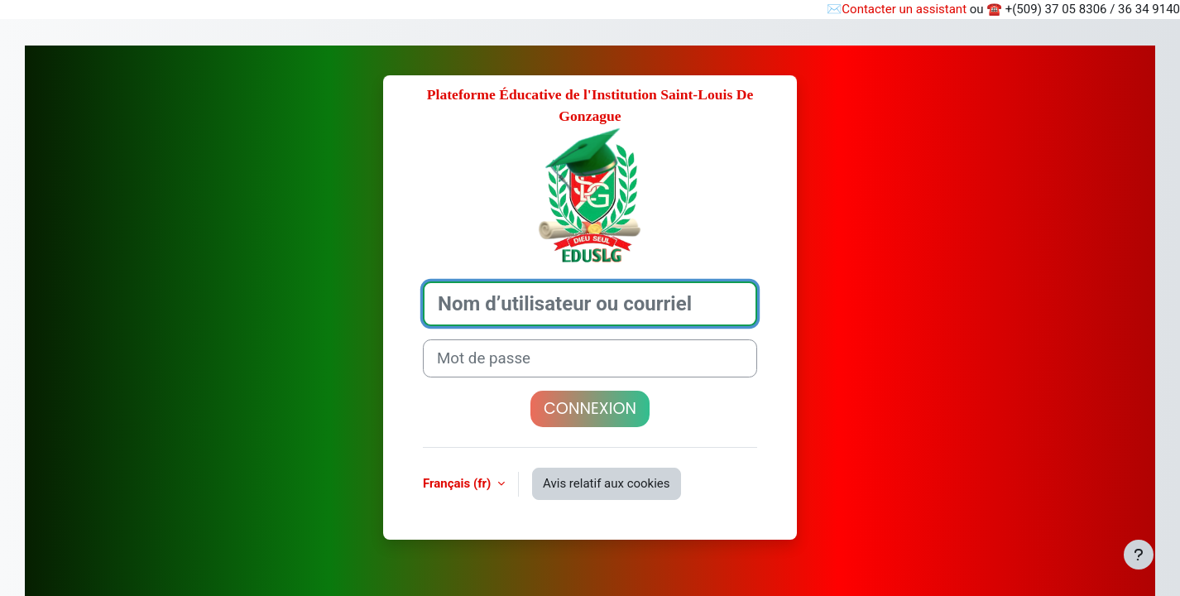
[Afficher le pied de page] (1139, 555)
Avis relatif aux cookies (606, 483)
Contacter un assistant (904, 9)
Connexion (590, 408)
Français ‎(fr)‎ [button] (458, 483)
